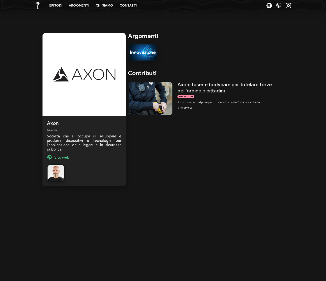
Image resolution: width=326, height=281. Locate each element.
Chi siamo (104, 5)
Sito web (61, 157)
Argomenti (79, 5)
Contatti (128, 5)
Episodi (55, 5)
